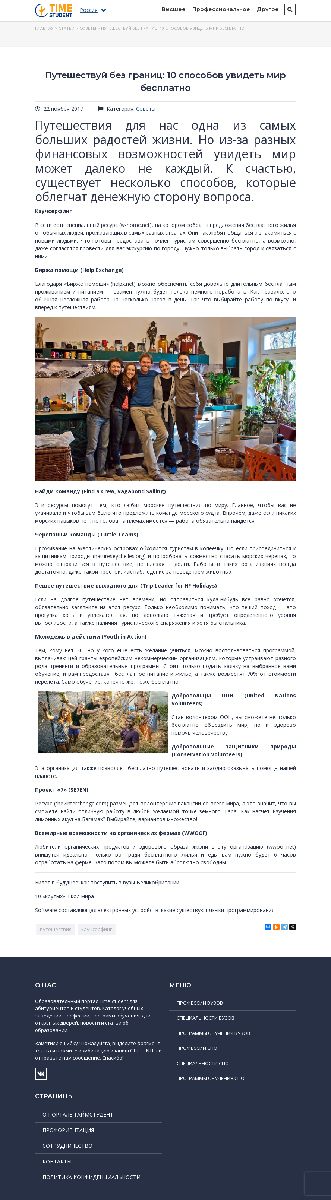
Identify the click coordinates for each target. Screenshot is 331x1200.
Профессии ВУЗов (200, 1003)
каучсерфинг (96, 929)
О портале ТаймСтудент (77, 1114)
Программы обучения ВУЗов (213, 1033)
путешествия (56, 929)
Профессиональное (221, 9)
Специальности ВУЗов (205, 1017)
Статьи (67, 28)
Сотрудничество (67, 1145)
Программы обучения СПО (211, 1078)
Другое (268, 9)
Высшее (174, 9)
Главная (44, 28)
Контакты (57, 1161)
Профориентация (68, 1130)
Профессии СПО (197, 1048)
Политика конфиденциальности (91, 1177)
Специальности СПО (203, 1063)
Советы (87, 28)
